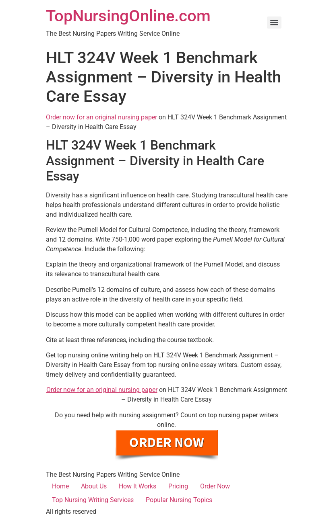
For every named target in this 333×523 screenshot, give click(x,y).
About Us (94, 486)
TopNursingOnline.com (128, 15)
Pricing (178, 486)
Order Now (215, 486)
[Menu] (274, 22)
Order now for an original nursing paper (101, 117)
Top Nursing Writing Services (93, 500)
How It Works (137, 486)
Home (60, 486)
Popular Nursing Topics (179, 500)
